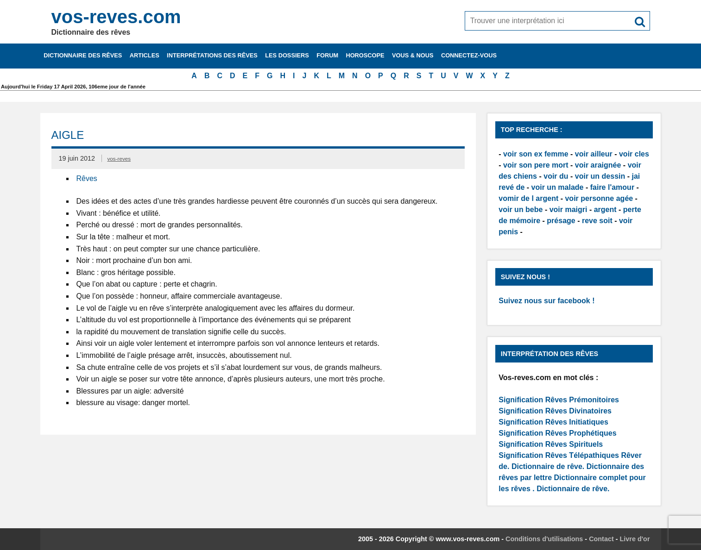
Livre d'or (635, 539)
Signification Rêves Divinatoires (555, 411)
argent (605, 209)
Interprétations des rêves (212, 55)
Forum (327, 55)
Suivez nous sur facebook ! (546, 301)
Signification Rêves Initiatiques (553, 422)
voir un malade (557, 187)
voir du (555, 176)
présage (561, 221)
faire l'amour (612, 187)
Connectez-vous (469, 55)
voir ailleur (594, 154)
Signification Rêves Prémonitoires (559, 400)
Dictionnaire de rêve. (548, 466)
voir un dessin (600, 176)
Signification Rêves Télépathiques (560, 455)
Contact (601, 539)
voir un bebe (521, 209)
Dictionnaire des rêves (83, 55)
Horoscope (365, 55)
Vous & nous (413, 55)
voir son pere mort (535, 165)
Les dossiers (287, 55)
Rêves (86, 178)
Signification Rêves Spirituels (551, 444)
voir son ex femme (535, 154)
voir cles (634, 154)
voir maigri (568, 209)
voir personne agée (599, 198)
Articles (144, 55)
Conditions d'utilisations (544, 539)
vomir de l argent (528, 198)
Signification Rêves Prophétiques (557, 433)
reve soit (597, 221)
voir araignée (598, 165)
